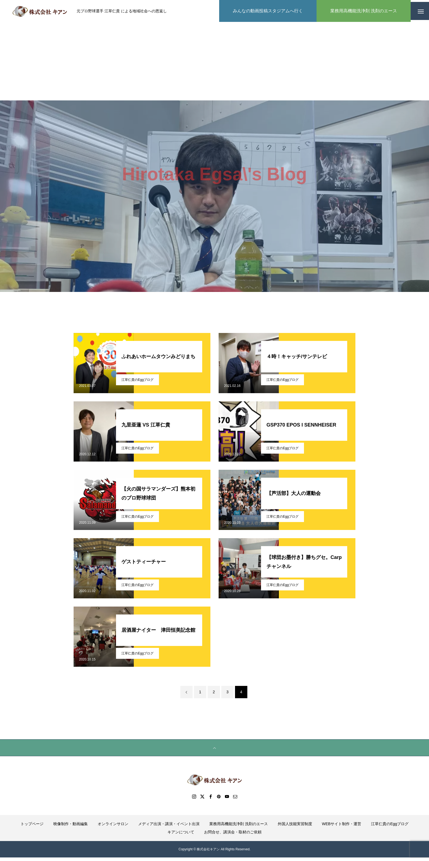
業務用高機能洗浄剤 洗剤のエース (238, 827)
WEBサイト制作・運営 (341, 827)
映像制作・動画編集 (70, 827)
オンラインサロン (113, 827)
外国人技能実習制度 (295, 827)
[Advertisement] (214, 63)
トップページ (32, 827)
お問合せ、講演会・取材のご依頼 (233, 835)
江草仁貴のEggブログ (137, 383)
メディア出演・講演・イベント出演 (168, 827)
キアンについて (180, 835)
